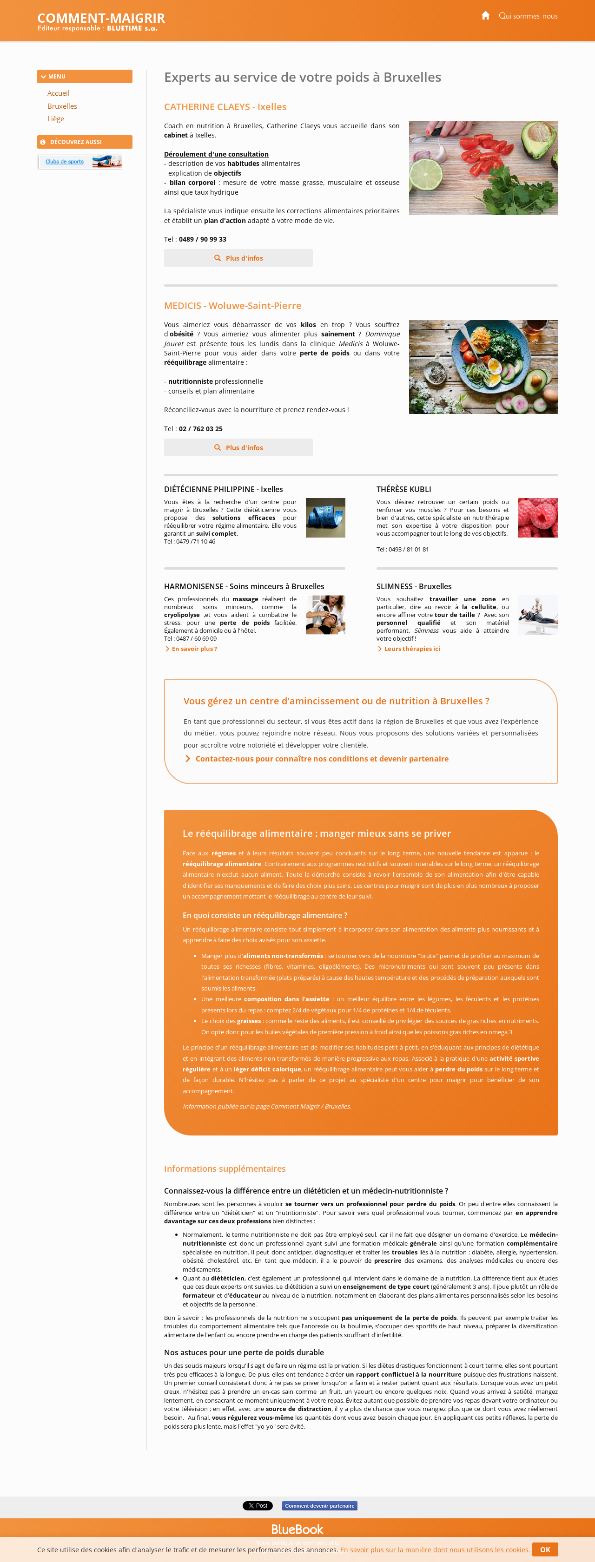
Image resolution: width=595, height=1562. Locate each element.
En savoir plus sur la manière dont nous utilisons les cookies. (435, 1549)
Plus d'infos (243, 258)
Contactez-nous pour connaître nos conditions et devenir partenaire (322, 759)
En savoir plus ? (194, 648)
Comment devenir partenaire (319, 1506)
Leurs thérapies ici (411, 648)
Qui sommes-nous (528, 16)
